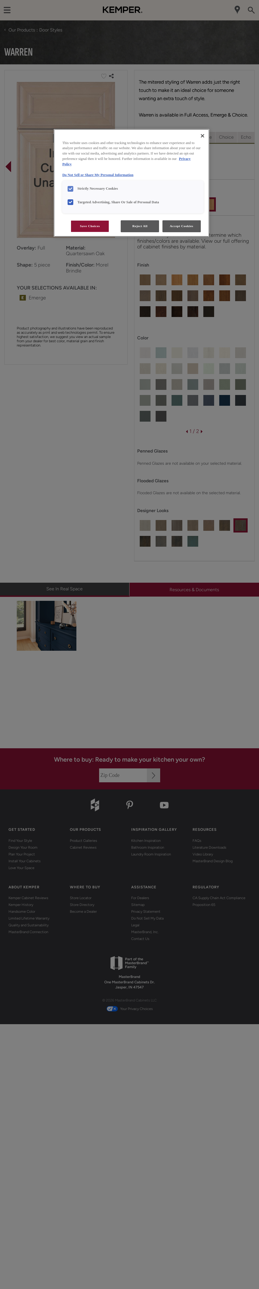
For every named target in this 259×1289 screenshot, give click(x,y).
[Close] (202, 136)
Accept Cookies (181, 226)
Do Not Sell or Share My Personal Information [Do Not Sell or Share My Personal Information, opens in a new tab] (97, 175)
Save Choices (90, 226)
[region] (131, 183)
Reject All (139, 226)
